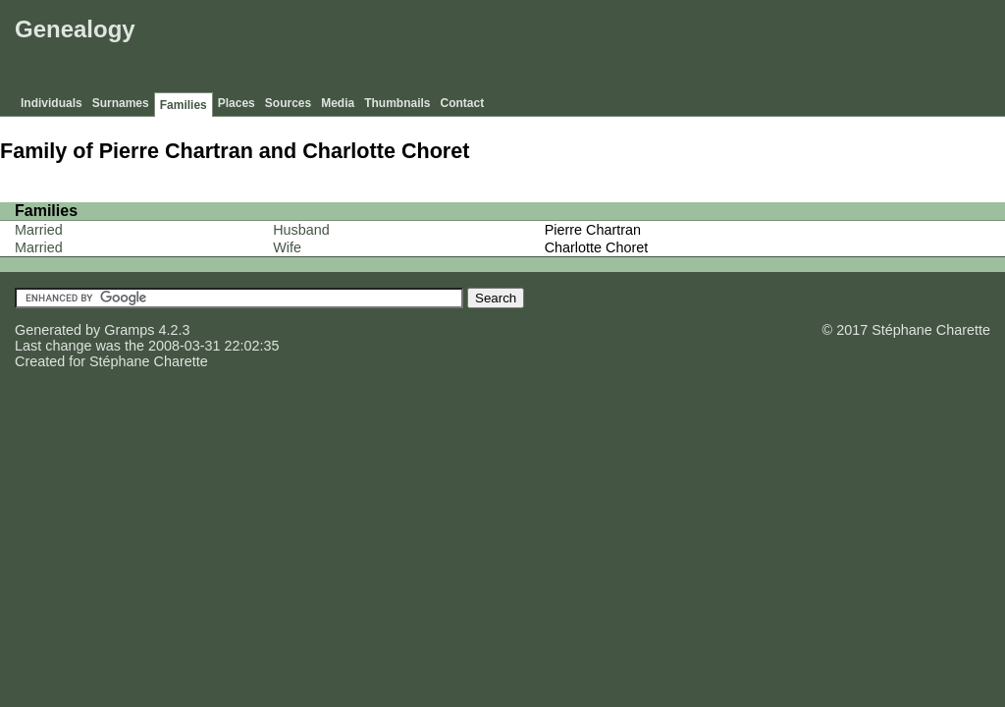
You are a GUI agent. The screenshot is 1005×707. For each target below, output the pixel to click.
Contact (463, 103)
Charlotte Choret (597, 247)
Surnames (120, 103)
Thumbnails (397, 103)
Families (183, 105)
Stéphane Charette (148, 361)
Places (236, 103)
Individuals (51, 103)
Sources (288, 103)
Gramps (129, 330)
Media (337, 103)
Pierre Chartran (593, 230)
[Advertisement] (643, 49)
